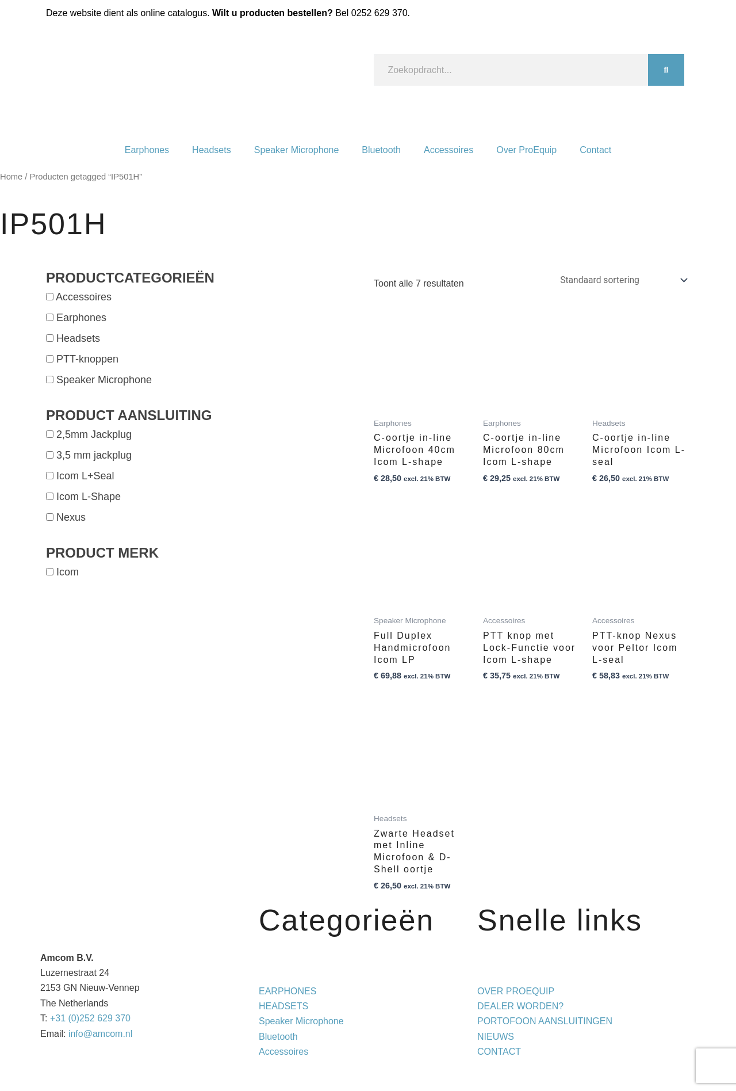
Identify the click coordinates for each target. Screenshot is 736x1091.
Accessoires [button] (84, 297)
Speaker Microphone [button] (104, 380)
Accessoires (448, 150)
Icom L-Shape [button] (88, 496)
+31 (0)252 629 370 (90, 1019)
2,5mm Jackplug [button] (94, 434)
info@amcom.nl (100, 1034)
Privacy (470, 1067)
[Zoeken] (666, 70)
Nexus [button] (71, 517)
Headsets (211, 150)
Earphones (147, 150)
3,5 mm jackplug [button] (94, 455)
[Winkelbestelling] (621, 280)
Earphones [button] (81, 317)
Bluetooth (381, 150)
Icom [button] (67, 572)
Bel (371, 13)
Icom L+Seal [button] (85, 476)
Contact (595, 150)
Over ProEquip (526, 150)
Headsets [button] (78, 338)
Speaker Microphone (296, 150)
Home (11, 176)
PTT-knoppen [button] (87, 359)
